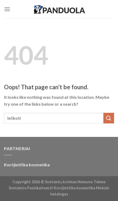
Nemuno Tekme (92, 182)
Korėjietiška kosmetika (27, 164)
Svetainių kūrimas (61, 182)
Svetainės (17, 188)
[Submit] (108, 118)
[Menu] (7, 9)
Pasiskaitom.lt (40, 188)
